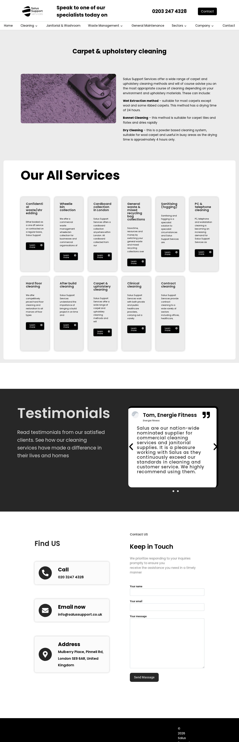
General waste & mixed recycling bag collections (136, 211)
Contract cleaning (168, 285)
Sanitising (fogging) (169, 205)
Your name (167, 592)
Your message (167, 644)
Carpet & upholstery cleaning (119, 50)
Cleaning (27, 26)
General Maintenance (148, 26)
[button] (131, 448)
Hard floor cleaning (34, 285)
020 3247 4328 (73, 579)
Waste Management (103, 26)
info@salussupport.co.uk (84, 617)
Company (202, 26)
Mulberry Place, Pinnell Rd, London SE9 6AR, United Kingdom (81, 661)
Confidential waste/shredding (34, 208)
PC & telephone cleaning (203, 207)
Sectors (177, 26)
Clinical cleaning (134, 285)
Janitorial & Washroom (63, 26)
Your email (167, 607)
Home (8, 26)
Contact (229, 26)
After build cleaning (68, 285)
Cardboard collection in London (102, 207)
